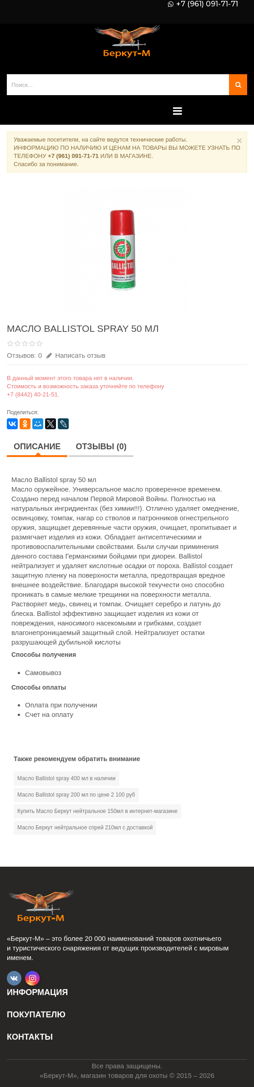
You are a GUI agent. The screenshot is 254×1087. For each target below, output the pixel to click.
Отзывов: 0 (24, 355)
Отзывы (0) (101, 446)
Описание (37, 446)
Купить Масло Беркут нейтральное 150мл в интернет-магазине (97, 811)
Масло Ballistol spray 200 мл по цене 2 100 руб (76, 795)
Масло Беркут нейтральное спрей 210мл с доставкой (84, 827)
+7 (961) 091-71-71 (207, 4)
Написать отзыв (76, 355)
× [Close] (239, 140)
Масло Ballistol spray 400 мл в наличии (66, 778)
